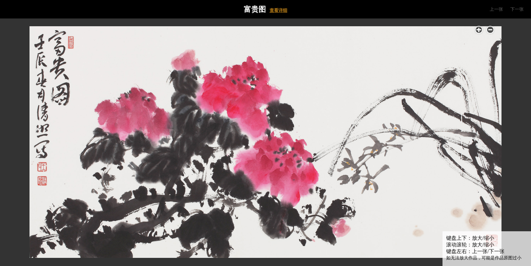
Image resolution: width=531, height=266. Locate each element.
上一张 (496, 9)
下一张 (517, 9)
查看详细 (278, 10)
